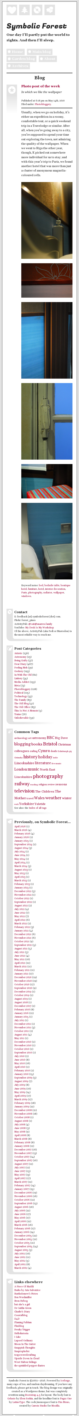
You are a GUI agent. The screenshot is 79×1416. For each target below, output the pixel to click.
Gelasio (11, 1398)
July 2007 (19, 1167)
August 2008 (21, 1121)
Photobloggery (43, 104)
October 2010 (21, 1049)
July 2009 (19, 1085)
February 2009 (22, 1103)
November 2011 (22, 1027)
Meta (17, 685)
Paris (24, 592)
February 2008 (22, 1142)
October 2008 (22, 1117)
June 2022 (19, 912)
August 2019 (21, 999)
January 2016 (21, 1013)
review (51, 784)
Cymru (44, 750)
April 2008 (20, 1135)
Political (18, 692)
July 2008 (19, 1124)
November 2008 (23, 1113)
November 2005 (23, 1239)
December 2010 (22, 1042)
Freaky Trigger (22, 1329)
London (20, 769)
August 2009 (21, 1081)
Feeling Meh (20, 667)
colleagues (21, 751)
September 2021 (23, 945)
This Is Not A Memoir (26, 710)
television (24, 791)
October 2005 (22, 1243)
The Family (20, 700)
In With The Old (23, 675)
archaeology (21, 738)
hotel (41, 589)
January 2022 (21, 930)
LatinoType (18, 1402)
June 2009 (20, 1088)
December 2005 (23, 1235)
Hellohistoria (21, 1333)
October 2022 (21, 898)
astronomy (39, 738)
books (36, 744)
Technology (20, 696)
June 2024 (19, 855)
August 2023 (21, 869)
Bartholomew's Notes (26, 1293)
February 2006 (22, 1228)
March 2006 (20, 1225)
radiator (47, 592)
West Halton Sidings (25, 1362)
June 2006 (20, 1214)
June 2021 (19, 955)
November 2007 (23, 1153)
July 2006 (19, 1210)
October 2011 (21, 1031)
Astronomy (20, 657)
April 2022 (19, 920)
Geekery (18, 671)
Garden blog (21, 59)
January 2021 (21, 973)
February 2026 (22, 833)
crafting (33, 751)
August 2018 (21, 1002)
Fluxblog (19, 1326)
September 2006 (23, 1203)
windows (26, 596)
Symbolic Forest (37, 26)
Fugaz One (66, 1398)
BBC (50, 737)
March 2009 (20, 1099)
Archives (17, 66)
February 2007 (22, 1185)
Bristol (50, 744)
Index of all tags (38, 808)
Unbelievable (21, 718)
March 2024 (20, 866)
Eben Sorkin (26, 1398)
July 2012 (19, 1020)
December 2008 (23, 1110)
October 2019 (21, 995)
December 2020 (23, 977)
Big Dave (61, 738)
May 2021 (19, 959)
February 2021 (22, 970)
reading (34, 784)
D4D (17, 1318)
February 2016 (22, 1009)
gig (70, 751)
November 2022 (23, 895)
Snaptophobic (22, 1351)
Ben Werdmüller (23, 1297)
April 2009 (20, 1096)
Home (15, 52)
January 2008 (21, 1146)
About (47, 59)
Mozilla (55, 1405)
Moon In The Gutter (25, 1344)
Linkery (18, 678)
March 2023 (20, 880)
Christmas (64, 744)
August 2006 (21, 1207)
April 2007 (20, 1178)
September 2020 (23, 988)
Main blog (39, 52)
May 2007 (19, 1174)
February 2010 (22, 1070)
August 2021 (21, 948)
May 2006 (19, 1217)
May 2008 (19, 1131)
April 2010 (19, 1067)
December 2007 (23, 1149)
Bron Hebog (21, 1301)
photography (35, 592)
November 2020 (23, 981)
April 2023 (19, 877)
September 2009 (23, 1077)
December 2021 (22, 934)
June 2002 (19, 1257)
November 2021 (22, 938)
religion (43, 784)
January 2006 (21, 1232)
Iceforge (65, 1380)
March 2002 (20, 1268)
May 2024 (19, 859)
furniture (32, 589)
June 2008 (20, 1128)
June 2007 (19, 1171)
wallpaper (58, 592)
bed (41, 585)
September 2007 (23, 1160)
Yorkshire (26, 804)
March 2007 (20, 1182)
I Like (17, 1337)
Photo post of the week (40, 86)
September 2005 (23, 1246)
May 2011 (19, 1038)
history (30, 757)
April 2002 (20, 1264)
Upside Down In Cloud (26, 1358)
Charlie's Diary (22, 1311)
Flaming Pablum (23, 1322)
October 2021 (21, 941)
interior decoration (55, 589)
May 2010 (19, 1063)
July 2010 (19, 1056)
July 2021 (19, 952)
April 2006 (20, 1221)
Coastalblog (20, 1315)
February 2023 (22, 884)
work (16, 804)
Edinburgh (63, 751)
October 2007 (21, 1156)
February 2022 (22, 927)
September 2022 (23, 902)
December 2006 (23, 1192)
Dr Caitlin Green (22, 1308)
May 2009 (19, 1092)
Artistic (18, 653)
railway (21, 784)
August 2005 (21, 1250)
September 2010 (23, 1052)
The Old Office (22, 707)
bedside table (51, 585)
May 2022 (19, 916)
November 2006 (23, 1196)
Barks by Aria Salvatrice (27, 1290)
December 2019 (22, 991)
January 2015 (21, 1016)
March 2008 (20, 1139)
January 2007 (21, 1189)
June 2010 (19, 1059)
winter (67, 798)
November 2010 (23, 1045)
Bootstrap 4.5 (32, 1395)
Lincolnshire (24, 763)
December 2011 (22, 1024)
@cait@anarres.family (40, 624)
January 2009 (21, 1106)
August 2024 (21, 848)
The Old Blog (21, 703)
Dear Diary (20, 664)
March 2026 (20, 830)
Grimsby (18, 757)
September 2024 (23, 844)
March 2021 (20, 966)
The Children (44, 792)
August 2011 (20, 1034)
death (54, 751)
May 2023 (19, 873)
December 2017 (22, 1006)
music (33, 769)
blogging (22, 744)
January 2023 (21, 887)
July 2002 (19, 1253)
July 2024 (19, 851)
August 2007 (21, 1164)
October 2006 (22, 1200)
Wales (39, 798)
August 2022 (21, 905)
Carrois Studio (39, 1405)
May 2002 (19, 1260)
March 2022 (20, 923)
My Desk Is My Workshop (39, 627)
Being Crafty (21, 660)
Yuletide (40, 804)
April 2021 (19, 963)
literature (43, 763)
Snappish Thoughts (24, 1347)
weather (53, 798)
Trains (17, 714)
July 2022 (19, 909)
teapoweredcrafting (25, 1355)
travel (30, 798)
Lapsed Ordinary (23, 1340)
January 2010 (21, 1074)
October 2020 (21, 984)
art (30, 738)
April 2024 (20, 862)
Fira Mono (63, 1402)
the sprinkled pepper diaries (29, 1365)
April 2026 (20, 826)
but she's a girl (22, 1304)
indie (55, 757)
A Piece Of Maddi (24, 1286)
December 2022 (22, 891)
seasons (61, 784)
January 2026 (21, 837)
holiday (45, 757)
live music (56, 763)
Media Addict (21, 682)
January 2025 (21, 841)
